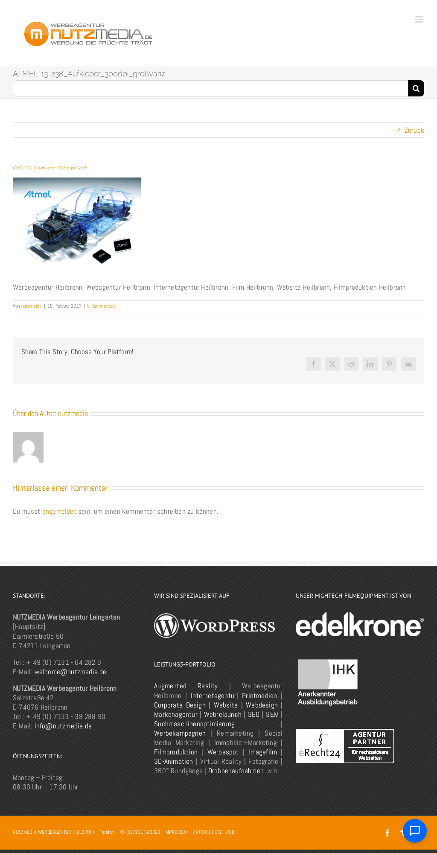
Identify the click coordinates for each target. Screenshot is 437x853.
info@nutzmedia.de (63, 726)
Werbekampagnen (180, 733)
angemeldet (59, 511)
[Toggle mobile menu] (419, 19)
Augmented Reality (186, 685)
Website (226, 705)
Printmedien (259, 695)
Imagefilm (262, 752)
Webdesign (262, 705)
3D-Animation (173, 761)
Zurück (414, 130)
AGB (230, 832)
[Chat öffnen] (415, 831)
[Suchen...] (210, 88)
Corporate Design (179, 705)
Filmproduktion (176, 752)
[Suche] (416, 88)
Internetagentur (213, 695)
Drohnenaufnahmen (236, 770)
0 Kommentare (101, 306)
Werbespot (223, 752)
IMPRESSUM (176, 832)
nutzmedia (31, 306)
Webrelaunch (223, 714)
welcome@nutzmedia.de (71, 671)
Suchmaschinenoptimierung (194, 723)
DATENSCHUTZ (207, 832)
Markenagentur (176, 714)
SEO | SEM (263, 714)
